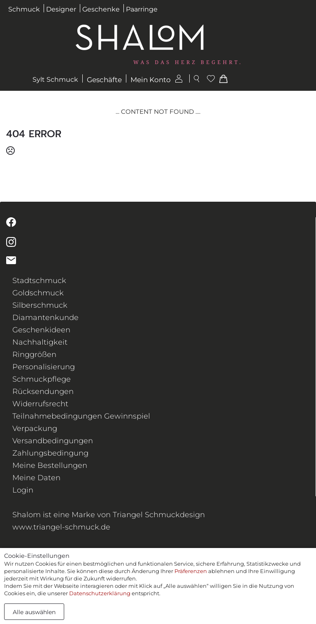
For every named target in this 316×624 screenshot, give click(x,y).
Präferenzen (190, 571)
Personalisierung (43, 366)
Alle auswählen (34, 612)
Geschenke (101, 9)
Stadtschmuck (39, 280)
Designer (61, 9)
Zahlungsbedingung (50, 453)
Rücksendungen (43, 391)
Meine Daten (36, 477)
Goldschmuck (38, 292)
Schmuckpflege (41, 379)
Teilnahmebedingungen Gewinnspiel (81, 416)
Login (22, 490)
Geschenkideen (41, 329)
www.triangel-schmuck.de (61, 527)
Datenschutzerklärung (99, 593)
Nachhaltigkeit (39, 342)
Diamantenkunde (45, 317)
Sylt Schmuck (55, 79)
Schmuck (24, 9)
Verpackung (34, 428)
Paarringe (142, 9)
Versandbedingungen (52, 440)
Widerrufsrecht (40, 403)
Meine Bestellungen (49, 465)
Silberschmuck (39, 305)
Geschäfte (104, 80)
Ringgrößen (34, 354)
